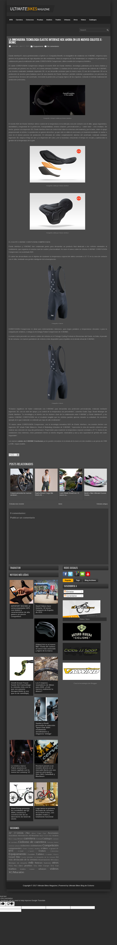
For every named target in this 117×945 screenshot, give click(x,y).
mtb (31, 860)
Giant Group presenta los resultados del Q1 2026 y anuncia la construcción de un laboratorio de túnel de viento (20, 812)
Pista (11, 864)
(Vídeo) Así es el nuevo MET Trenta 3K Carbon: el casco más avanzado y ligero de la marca (46, 646)
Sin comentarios (53, 46)
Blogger (94, 682)
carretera (29, 836)
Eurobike (31, 852)
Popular (68, 579)
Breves (20, 837)
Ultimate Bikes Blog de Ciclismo (81, 884)
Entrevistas (55, 849)
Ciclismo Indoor (53, 840)
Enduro (42, 849)
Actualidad (13, 834)
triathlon (12, 867)
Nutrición (47, 861)
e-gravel (52, 847)
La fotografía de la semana (44, 855)
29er (27, 831)
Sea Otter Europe (41, 864)
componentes (15, 846)
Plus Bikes (18, 864)
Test (52, 864)
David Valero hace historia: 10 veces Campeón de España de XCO (44, 607)
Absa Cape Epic (39, 831)
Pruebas (40, 20)
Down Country (28, 847)
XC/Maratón (16, 870)
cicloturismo (36, 844)
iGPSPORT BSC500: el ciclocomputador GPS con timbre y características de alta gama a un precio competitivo (20, 609)
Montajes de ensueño (18, 861)
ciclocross (25, 844)
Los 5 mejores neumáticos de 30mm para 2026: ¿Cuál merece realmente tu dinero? (45, 685)
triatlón (23, 867)
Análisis (49, 20)
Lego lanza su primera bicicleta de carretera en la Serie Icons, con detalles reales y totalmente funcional (45, 811)
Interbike (30, 855)
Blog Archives (90, 579)
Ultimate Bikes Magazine (47, 884)
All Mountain (34, 834)
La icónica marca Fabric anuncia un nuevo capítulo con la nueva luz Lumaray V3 (20, 767)
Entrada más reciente (17, 502)
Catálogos (93, 20)
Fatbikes (40, 852)
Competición (51, 843)
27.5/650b (18, 831)
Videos (83, 20)
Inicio (60, 502)
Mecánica (55, 858)
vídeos (54, 866)
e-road (20, 849)
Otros (76, 20)
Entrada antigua (102, 502)
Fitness (56, 852)
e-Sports (31, 849)
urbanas (42, 867)
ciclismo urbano (14, 844)
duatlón (37, 847)
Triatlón (58, 20)
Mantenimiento (44, 858)
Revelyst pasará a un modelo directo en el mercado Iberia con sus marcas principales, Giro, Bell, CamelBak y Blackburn (46, 769)
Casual (39, 837)
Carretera (19, 20)
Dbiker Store (85, 617)
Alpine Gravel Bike (45, 834)
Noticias (38, 861)
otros (55, 860)
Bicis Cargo (13, 837)
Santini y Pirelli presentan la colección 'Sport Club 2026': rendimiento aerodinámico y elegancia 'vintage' (45, 726)
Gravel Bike (14, 855)
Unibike (32, 867)
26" (10, 831)
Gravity (23, 855)
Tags (78, 579)
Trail (57, 864)
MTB (11, 20)
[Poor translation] (10, 902)
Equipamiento (38, 46)
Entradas (69, 590)
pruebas (28, 864)
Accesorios (53, 831)
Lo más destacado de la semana (34, 856)
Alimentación (23, 834)
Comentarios (70, 594)
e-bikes (44, 846)
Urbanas (67, 20)
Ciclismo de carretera (32, 840)
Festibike (49, 852)
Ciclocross (30, 20)
